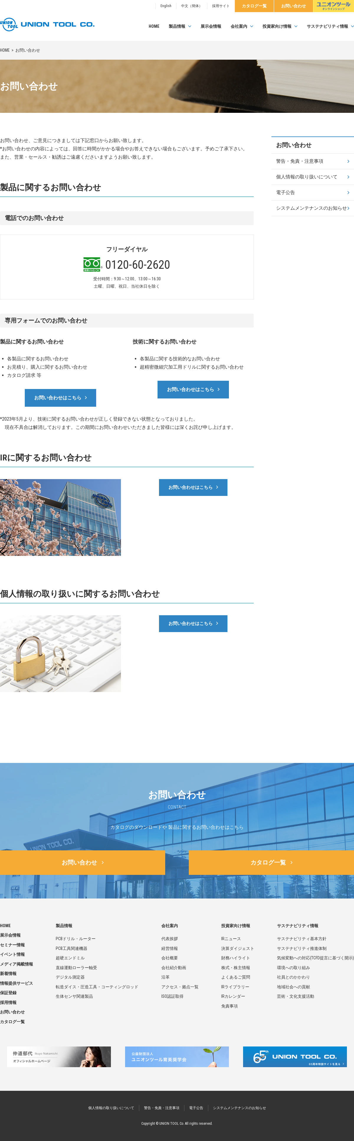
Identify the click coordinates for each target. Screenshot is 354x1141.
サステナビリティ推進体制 (302, 948)
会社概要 (169, 958)
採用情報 (8, 1002)
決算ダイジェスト (237, 948)
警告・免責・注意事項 (299, 161)
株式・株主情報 (235, 967)
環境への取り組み (293, 967)
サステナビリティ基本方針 (302, 938)
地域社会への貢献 (293, 986)
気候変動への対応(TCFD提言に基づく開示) (315, 958)
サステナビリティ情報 (327, 26)
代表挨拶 (169, 938)
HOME (154, 26)
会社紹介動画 (173, 967)
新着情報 (8, 973)
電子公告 (285, 192)
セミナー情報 (12, 945)
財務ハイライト (235, 958)
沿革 (165, 977)
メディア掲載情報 (16, 964)
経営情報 (169, 948)
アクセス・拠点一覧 (180, 986)
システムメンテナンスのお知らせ (311, 208)
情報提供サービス (16, 983)
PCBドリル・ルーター (76, 938)
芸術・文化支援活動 (295, 996)
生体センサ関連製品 (74, 996)
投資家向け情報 (277, 26)
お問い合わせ (293, 6)
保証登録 (8, 992)
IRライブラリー (235, 986)
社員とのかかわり (293, 977)
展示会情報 (211, 26)
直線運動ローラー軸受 (76, 967)
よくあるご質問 (235, 977)
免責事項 (229, 1006)
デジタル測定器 (70, 977)
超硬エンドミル (70, 958)
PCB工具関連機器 (71, 948)
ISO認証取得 (172, 996)
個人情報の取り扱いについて (306, 177)
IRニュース (231, 938)
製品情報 (177, 26)
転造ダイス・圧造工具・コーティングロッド (97, 986)
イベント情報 (12, 954)
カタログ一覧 (254, 6)
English (165, 6)
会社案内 (239, 26)
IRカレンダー (233, 996)
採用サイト (221, 6)
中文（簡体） (191, 6)
